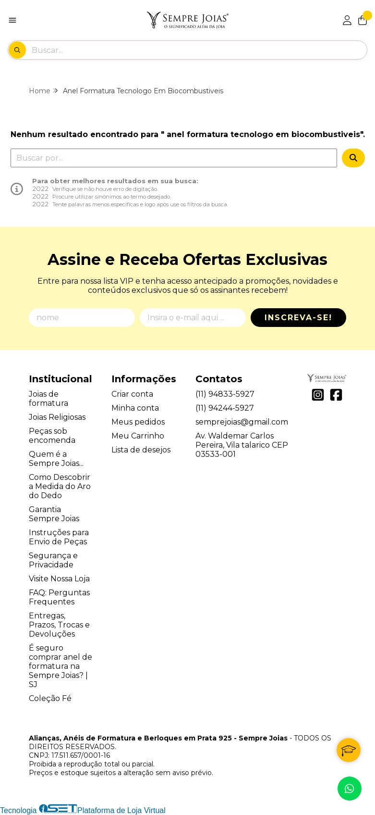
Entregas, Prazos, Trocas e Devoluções (59, 625)
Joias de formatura (48, 398)
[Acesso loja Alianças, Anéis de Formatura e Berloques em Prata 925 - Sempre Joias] (347, 20)
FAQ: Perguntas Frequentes (59, 597)
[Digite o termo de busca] (199, 50)
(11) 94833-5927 (224, 394)
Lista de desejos (140, 449)
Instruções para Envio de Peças (59, 537)
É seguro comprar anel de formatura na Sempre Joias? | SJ (60, 666)
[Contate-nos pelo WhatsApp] (350, 789)
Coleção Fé (50, 698)
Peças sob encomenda (52, 435)
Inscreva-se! (298, 317)
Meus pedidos (138, 421)
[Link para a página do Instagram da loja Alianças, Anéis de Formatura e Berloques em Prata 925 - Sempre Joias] (318, 394)
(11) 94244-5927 (224, 408)
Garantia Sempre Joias (54, 514)
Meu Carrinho (137, 435)
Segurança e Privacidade (53, 560)
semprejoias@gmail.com (241, 421)
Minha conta (135, 408)
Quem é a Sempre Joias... (56, 459)
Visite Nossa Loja (59, 578)
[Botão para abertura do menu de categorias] (12, 20)
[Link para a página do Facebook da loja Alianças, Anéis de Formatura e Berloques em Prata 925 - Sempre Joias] (336, 394)
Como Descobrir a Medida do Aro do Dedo (60, 486)
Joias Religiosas (57, 417)
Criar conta (132, 394)
